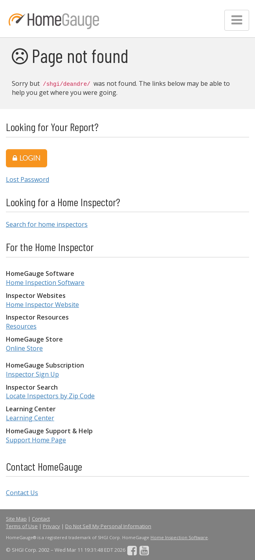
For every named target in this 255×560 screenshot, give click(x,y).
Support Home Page (36, 440)
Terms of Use (22, 526)
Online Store (24, 348)
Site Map (16, 518)
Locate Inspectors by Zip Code (50, 396)
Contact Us (22, 492)
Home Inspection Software (45, 282)
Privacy (51, 526)
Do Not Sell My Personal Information (108, 526)
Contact (41, 518)
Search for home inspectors (47, 224)
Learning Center (30, 418)
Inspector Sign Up (32, 374)
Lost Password (27, 179)
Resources (21, 326)
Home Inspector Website (42, 304)
